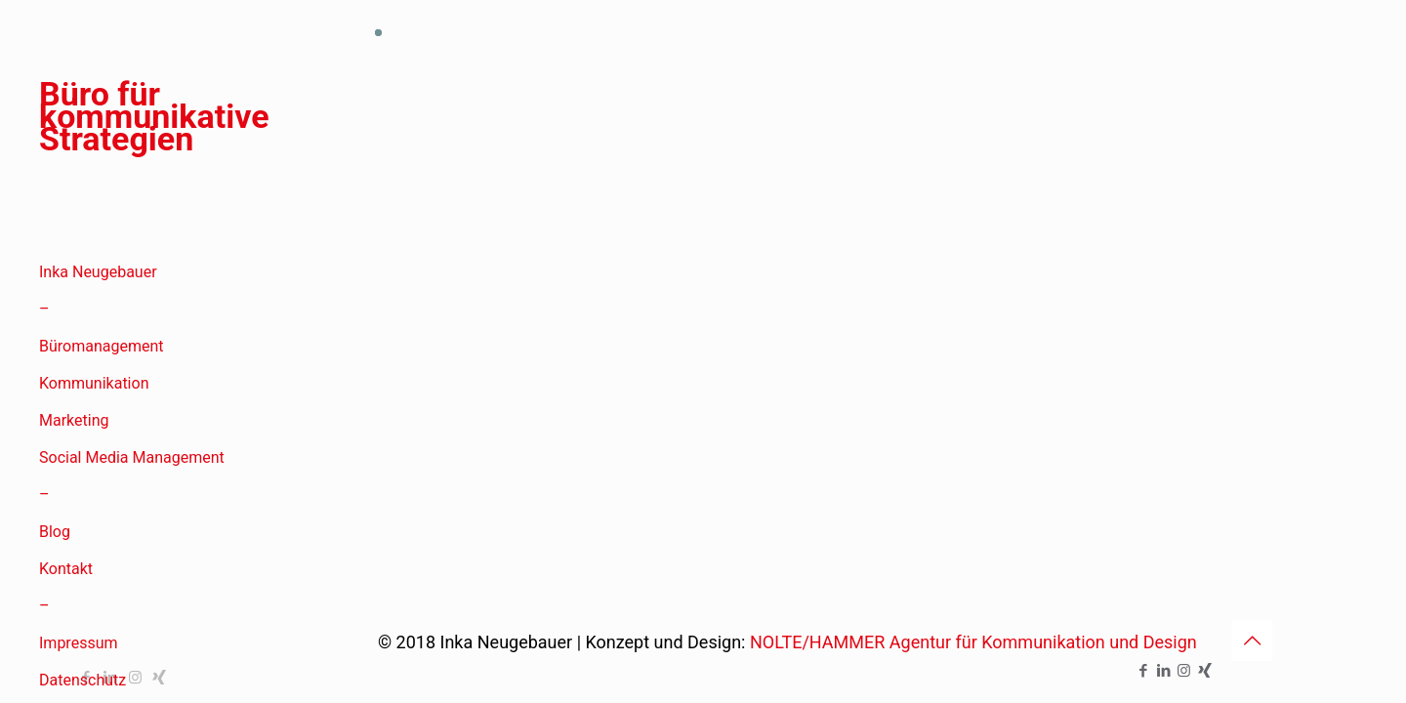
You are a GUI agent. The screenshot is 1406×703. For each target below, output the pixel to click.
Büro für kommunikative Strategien (154, 120)
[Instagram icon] (1184, 671)
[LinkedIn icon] (1163, 671)
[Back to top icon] (1251, 640)
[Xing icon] (1204, 671)
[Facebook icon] (1143, 671)
